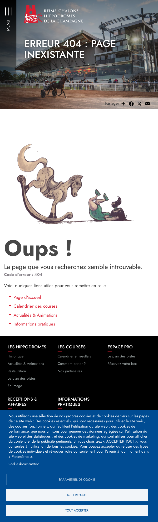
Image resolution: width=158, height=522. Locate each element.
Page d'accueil (27, 298)
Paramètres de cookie (77, 479)
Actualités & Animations (35, 315)
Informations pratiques (34, 324)
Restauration (17, 371)
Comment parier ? (72, 364)
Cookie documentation (24, 463)
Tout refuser (77, 494)
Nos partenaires (70, 371)
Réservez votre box (122, 364)
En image (15, 386)
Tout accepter (77, 510)
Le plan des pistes (21, 379)
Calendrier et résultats (74, 356)
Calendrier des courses (35, 307)
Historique (16, 356)
